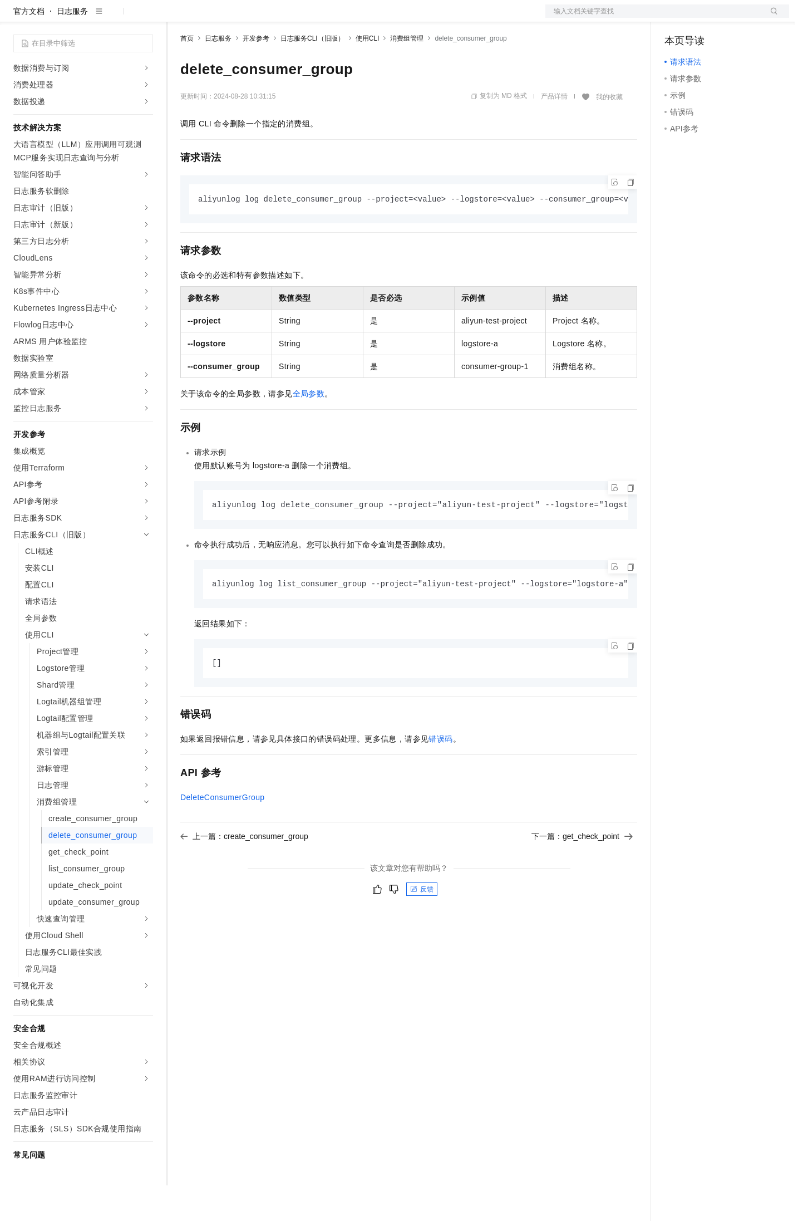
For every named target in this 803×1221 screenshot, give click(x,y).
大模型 (114, 17)
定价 (240, 17)
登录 (770, 18)
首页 (187, 74)
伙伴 (301, 17)
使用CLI (368, 74)
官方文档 (29, 46)
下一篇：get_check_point (582, 874)
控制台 (703, 18)
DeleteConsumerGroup (222, 835)
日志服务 (72, 46)
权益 (213, 17)
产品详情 (554, 132)
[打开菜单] (18, 18)
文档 (653, 18)
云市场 (271, 17)
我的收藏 (609, 132)
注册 (730, 18)
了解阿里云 (366, 17)
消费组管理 (406, 74)
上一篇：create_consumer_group (244, 874)
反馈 (421, 927)
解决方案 (179, 17)
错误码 (440, 776)
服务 (328, 17)
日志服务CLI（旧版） (312, 74)
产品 (144, 17)
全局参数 (309, 429)
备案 (676, 18)
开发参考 (256, 74)
